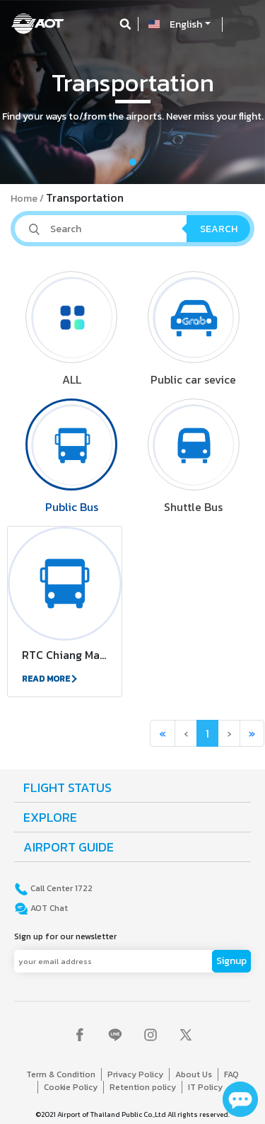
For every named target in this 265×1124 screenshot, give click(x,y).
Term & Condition (60, 1074)
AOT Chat (48, 908)
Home (24, 198)
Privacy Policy (135, 1074)
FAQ (231, 1074)
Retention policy (143, 1087)
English (186, 24)
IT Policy (205, 1087)
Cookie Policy (71, 1087)
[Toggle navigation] (242, 24)
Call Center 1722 (60, 888)
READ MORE (49, 678)
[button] (20, 92)
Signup (231, 960)
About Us (193, 1074)
